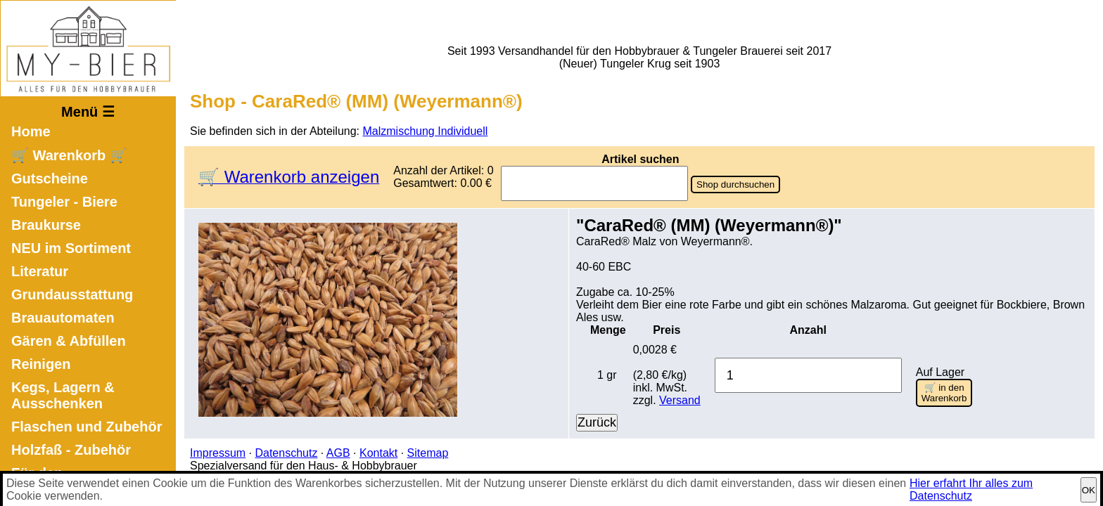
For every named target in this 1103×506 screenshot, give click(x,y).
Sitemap (428, 453)
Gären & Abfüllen (68, 341)
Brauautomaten (63, 317)
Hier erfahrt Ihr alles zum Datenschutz (971, 489)
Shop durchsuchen (735, 184)
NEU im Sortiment (71, 248)
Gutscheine (49, 178)
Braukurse (46, 225)
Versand (680, 400)
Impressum (218, 453)
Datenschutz (286, 453)
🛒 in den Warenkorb (944, 392)
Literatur (39, 271)
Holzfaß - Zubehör (71, 450)
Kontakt (378, 453)
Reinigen (40, 364)
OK (1088, 490)
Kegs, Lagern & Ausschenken (63, 395)
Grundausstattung (72, 294)
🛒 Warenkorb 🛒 (69, 155)
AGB (338, 453)
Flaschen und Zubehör (86, 426)
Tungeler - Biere (64, 201)
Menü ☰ (88, 111)
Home (31, 131)
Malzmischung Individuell (425, 131)
